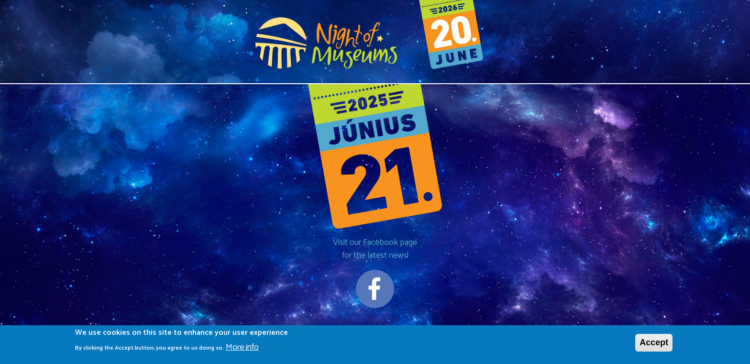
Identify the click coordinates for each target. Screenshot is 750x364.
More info (242, 348)
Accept (654, 344)
